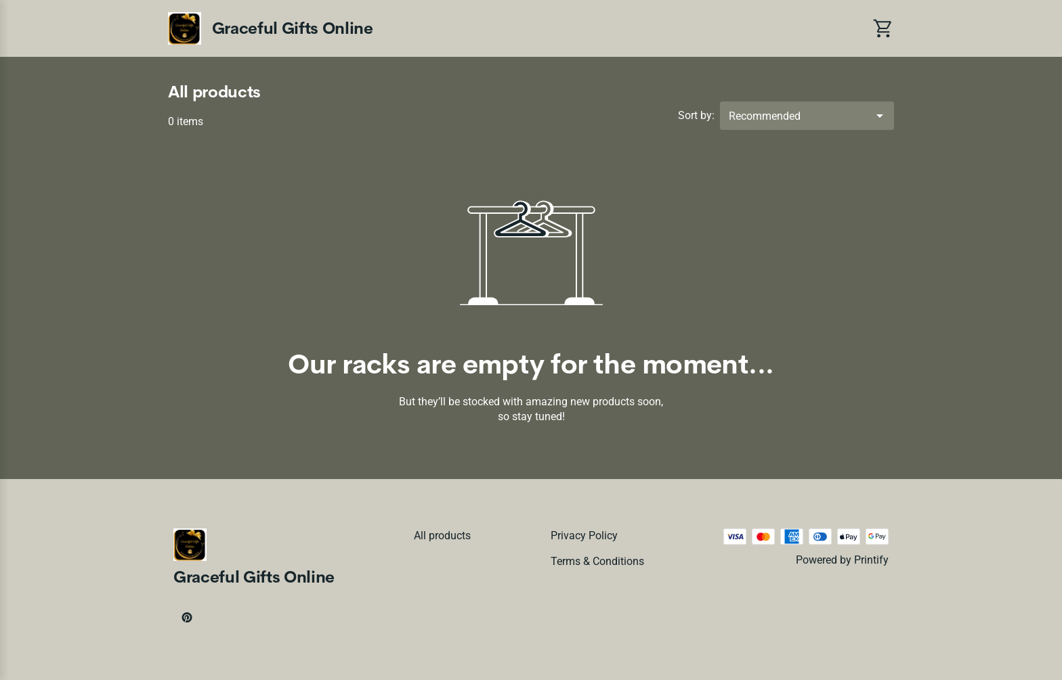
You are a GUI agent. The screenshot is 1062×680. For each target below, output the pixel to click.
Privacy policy (584, 535)
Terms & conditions (597, 561)
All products (442, 535)
